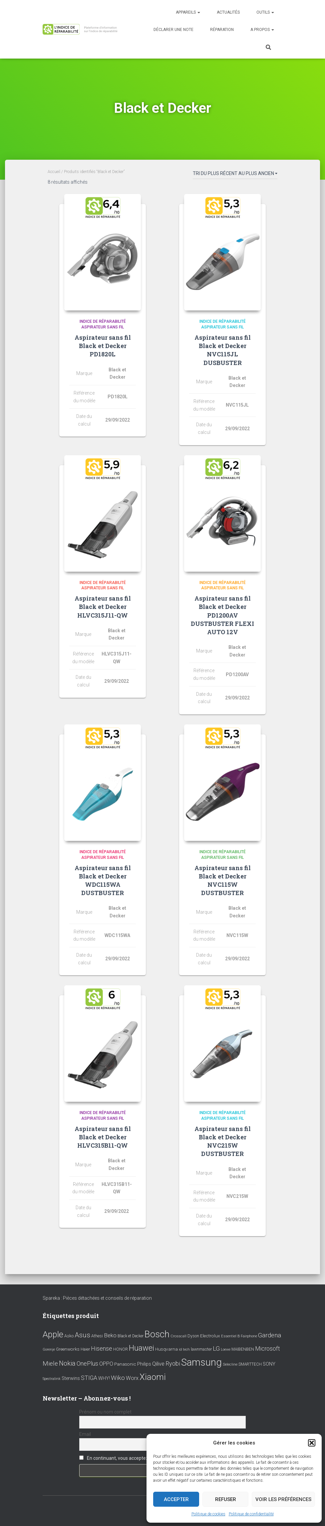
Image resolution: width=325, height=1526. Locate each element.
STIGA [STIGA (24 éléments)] (89, 1378)
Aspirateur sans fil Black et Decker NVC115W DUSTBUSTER (222, 880)
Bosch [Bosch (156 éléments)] (157, 1334)
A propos (262, 29)
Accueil (54, 171)
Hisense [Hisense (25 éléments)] (101, 1348)
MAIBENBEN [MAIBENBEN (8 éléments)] (242, 1349)
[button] (311, 1442)
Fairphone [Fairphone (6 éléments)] (249, 1336)
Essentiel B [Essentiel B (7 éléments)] (230, 1336)
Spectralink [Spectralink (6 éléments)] (52, 1379)
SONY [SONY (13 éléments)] (269, 1364)
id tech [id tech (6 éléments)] (184, 1349)
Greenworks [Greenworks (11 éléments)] (68, 1349)
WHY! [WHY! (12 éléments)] (104, 1378)
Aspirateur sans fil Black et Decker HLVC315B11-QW (103, 1137)
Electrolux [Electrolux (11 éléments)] (210, 1335)
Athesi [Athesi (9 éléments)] (97, 1335)
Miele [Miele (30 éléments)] (50, 1363)
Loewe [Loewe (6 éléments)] (225, 1349)
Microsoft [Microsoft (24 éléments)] (267, 1348)
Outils (265, 12)
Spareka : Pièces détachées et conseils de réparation (97, 1298)
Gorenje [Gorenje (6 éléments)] (49, 1349)
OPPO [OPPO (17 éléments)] (106, 1364)
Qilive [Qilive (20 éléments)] (158, 1364)
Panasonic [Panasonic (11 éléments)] (125, 1364)
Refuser (225, 1499)
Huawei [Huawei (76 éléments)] (141, 1348)
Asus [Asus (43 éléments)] (82, 1335)
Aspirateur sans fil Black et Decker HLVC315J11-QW (103, 606)
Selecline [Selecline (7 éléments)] (230, 1364)
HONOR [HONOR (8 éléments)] (120, 1349)
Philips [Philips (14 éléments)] (144, 1364)
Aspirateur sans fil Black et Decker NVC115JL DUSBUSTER (222, 350)
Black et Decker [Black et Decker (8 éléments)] (131, 1336)
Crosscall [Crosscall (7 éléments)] (178, 1336)
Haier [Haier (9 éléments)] (85, 1349)
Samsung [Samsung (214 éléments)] (201, 1362)
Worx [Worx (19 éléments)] (132, 1378)
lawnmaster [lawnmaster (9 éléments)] (201, 1349)
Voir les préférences (283, 1499)
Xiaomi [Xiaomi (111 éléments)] (153, 1377)
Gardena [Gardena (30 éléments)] (269, 1335)
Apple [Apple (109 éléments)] (53, 1334)
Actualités (228, 12)
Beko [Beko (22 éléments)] (110, 1335)
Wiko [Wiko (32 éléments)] (118, 1378)
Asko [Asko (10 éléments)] (69, 1335)
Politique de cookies (208, 1514)
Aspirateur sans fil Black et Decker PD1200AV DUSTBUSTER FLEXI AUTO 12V (222, 615)
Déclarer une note (173, 29)
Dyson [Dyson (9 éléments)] (193, 1335)
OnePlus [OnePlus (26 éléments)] (87, 1363)
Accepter (176, 1499)
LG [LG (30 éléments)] (216, 1348)
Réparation (222, 29)
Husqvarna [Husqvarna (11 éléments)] (166, 1349)
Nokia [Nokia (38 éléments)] (67, 1363)
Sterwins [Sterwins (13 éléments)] (71, 1378)
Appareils (188, 12)
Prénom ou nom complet (105, 1412)
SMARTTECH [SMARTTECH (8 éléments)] (250, 1364)
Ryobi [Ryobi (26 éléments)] (172, 1363)
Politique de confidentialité (251, 1514)
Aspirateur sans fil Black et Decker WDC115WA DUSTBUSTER (103, 880)
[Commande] (235, 175)
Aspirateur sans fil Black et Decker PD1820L (103, 345)
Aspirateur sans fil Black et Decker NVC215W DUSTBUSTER (222, 1141)
